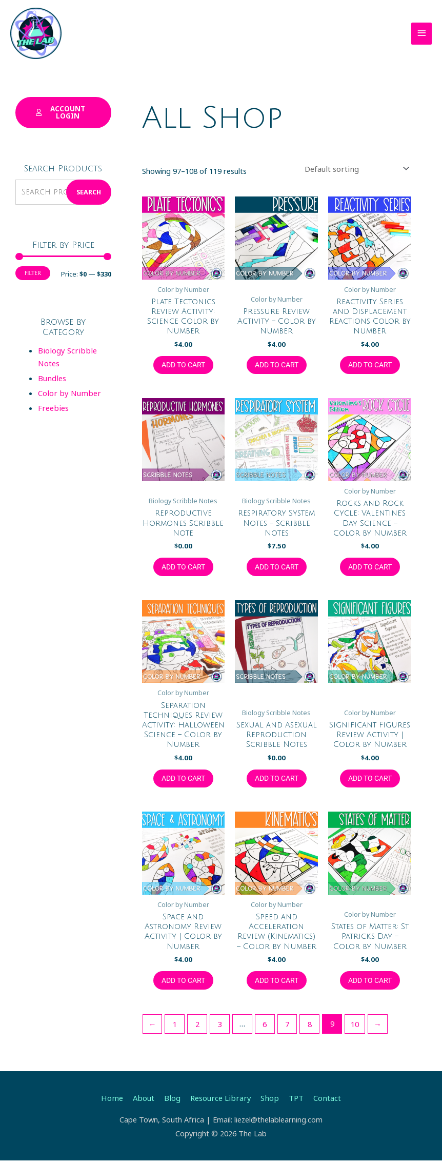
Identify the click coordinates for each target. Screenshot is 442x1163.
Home (115, 1100)
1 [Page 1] (174, 1026)
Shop (267, 1100)
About (145, 1100)
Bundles (51, 377)
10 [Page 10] (353, 1026)
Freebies (52, 406)
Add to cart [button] (183, 365)
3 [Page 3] (219, 1026)
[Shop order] (358, 169)
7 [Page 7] (286, 1026)
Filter (33, 271)
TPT (293, 1100)
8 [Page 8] (308, 1026)
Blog (174, 1100)
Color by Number (67, 392)
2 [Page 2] (197, 1026)
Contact (323, 1100)
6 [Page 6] (264, 1026)
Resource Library (220, 1100)
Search (88, 190)
